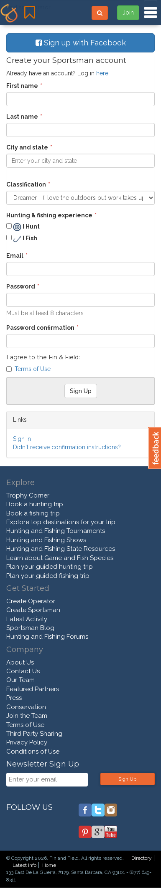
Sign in (22, 439)
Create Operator (30, 601)
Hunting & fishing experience (49, 215)
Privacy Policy (26, 742)
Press (14, 698)
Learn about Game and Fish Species (59, 558)
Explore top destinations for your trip (60, 522)
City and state (27, 147)
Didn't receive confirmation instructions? (67, 447)
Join (128, 12)
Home (49, 865)
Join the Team (26, 715)
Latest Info (24, 865)
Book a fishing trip (33, 513)
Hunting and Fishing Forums (47, 636)
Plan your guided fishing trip (47, 576)
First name (22, 85)
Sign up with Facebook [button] (81, 42)
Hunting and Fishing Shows (46, 540)
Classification (26, 184)
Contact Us (23, 671)
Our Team (20, 680)
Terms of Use (33, 369)
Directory (141, 858)
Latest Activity (26, 619)
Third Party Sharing (34, 733)
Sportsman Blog (30, 628)
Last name (22, 116)
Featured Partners (32, 689)
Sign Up (127, 779)
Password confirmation (40, 327)
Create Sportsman (33, 610)
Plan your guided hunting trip (49, 566)
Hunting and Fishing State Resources (60, 549)
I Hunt (23, 227)
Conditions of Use (32, 751)
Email (14, 255)
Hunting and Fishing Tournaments (55, 531)
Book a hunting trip (34, 504)
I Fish (21, 239)
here (102, 73)
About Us (20, 662)
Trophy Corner (27, 495)
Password (20, 286)
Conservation (26, 707)
